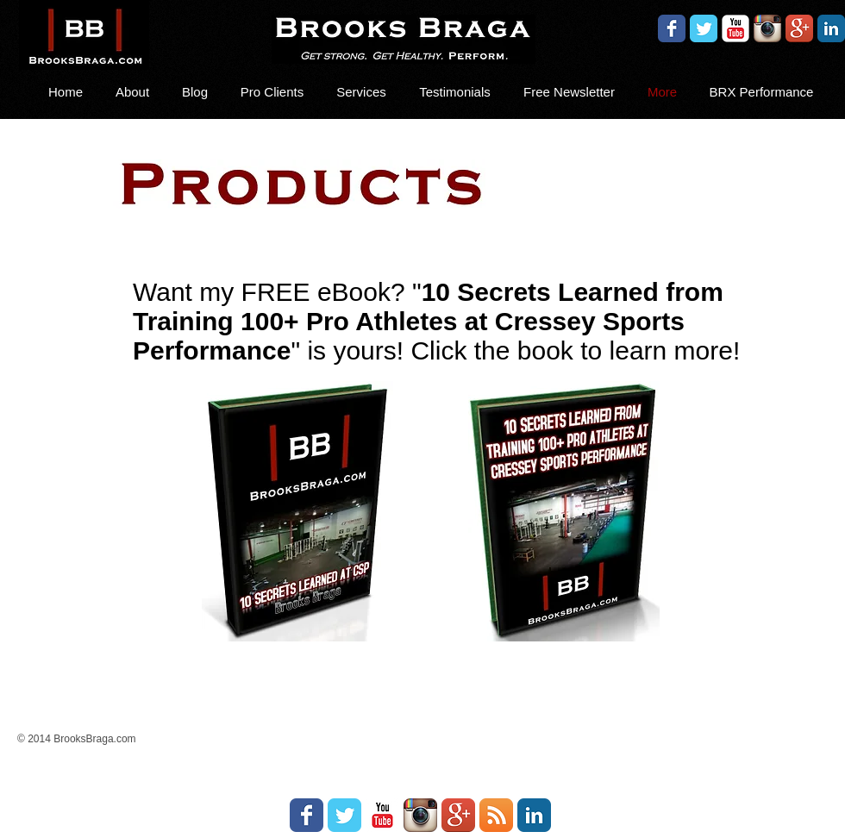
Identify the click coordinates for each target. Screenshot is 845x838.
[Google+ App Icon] (799, 28)
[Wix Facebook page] (671, 28)
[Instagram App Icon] (767, 28)
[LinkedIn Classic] (831, 28)
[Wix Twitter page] (703, 28)
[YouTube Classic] (735, 28)
